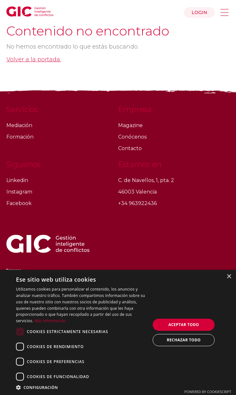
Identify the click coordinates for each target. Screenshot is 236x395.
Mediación (19, 125)
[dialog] (118, 332)
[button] (81, 387)
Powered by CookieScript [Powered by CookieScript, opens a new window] (207, 391)
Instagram (19, 192)
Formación (20, 137)
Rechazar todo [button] (184, 340)
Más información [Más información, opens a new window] (50, 320)
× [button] (228, 276)
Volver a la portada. (33, 59)
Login (199, 12)
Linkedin (17, 180)
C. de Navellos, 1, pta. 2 (146, 180)
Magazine (130, 125)
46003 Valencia (137, 192)
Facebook (19, 203)
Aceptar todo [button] (183, 324)
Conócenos (132, 137)
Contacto (130, 148)
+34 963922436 (137, 203)
